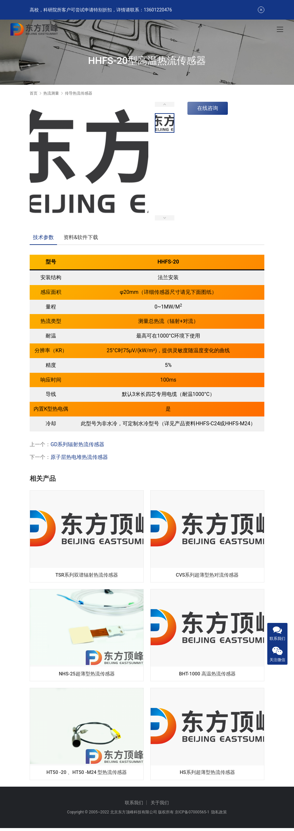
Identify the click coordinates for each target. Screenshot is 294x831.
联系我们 (134, 805)
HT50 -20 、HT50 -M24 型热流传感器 (86, 774)
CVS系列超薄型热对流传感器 (207, 574)
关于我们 (160, 805)
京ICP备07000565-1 (192, 815)
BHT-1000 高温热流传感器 (207, 674)
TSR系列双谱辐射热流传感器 (86, 574)
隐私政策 (219, 815)
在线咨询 (207, 108)
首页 (33, 93)
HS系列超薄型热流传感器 (207, 774)
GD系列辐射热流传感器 (77, 444)
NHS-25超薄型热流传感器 (87, 674)
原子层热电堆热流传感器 (79, 457)
